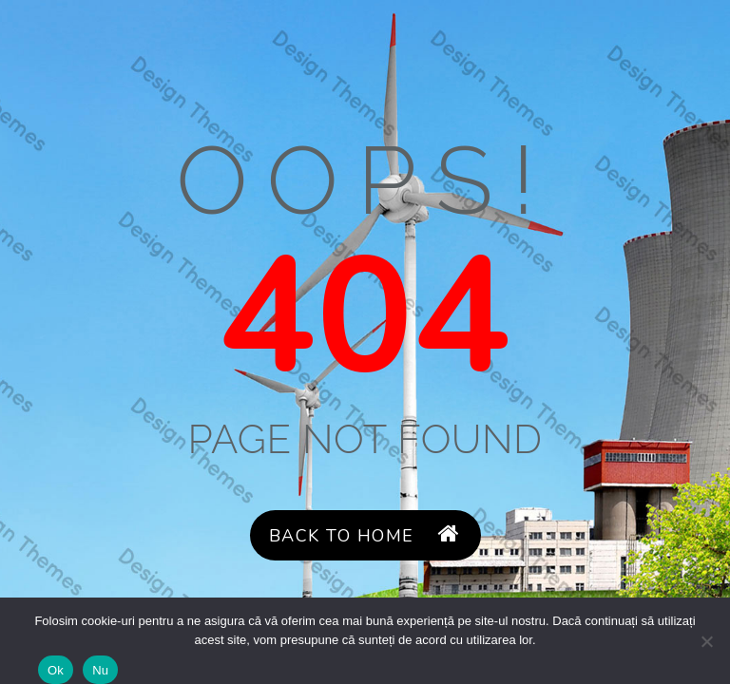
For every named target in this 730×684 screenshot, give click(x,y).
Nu (100, 670)
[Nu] (706, 641)
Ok (56, 670)
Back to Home (365, 535)
